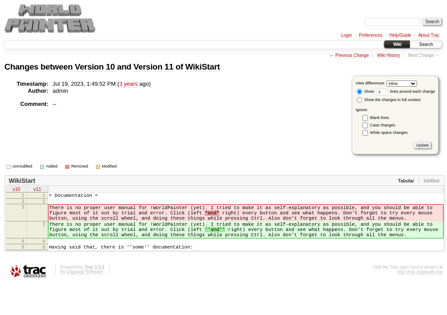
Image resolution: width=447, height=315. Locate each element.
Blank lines (379, 118)
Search (426, 44)
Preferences (370, 35)
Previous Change (352, 55)
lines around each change (405, 91)
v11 (37, 189)
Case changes (382, 125)
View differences (370, 83)
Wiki (397, 44)
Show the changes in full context (389, 100)
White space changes (389, 132)
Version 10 (95, 66)
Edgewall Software (84, 283)
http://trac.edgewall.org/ (420, 283)
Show (365, 91)
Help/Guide (400, 35)
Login (346, 35)
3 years (128, 83)
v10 (17, 189)
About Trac (428, 35)
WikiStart (202, 66)
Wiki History (388, 55)
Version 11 (154, 66)
